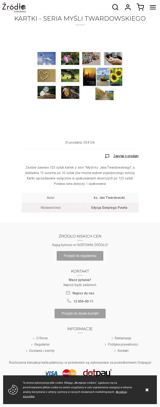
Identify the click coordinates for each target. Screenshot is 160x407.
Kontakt (123, 351)
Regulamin (42, 344)
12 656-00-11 (83, 301)
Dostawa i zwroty (42, 351)
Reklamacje (123, 338)
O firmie (42, 338)
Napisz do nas (83, 293)
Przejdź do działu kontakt (80, 313)
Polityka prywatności (123, 344)
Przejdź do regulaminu (80, 256)
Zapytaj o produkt (126, 156)
